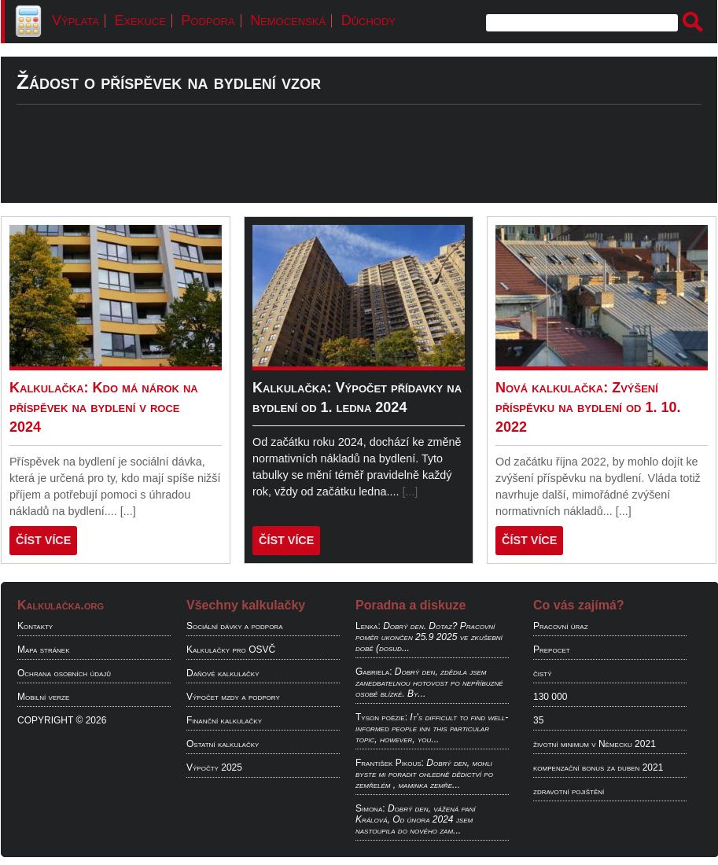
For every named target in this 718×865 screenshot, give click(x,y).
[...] (128, 511)
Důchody (368, 20)
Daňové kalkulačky (222, 673)
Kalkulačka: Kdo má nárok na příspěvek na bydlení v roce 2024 (103, 407)
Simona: (370, 808)
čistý (542, 673)
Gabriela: (373, 671)
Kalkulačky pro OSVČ (230, 649)
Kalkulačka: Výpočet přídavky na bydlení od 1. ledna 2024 (357, 397)
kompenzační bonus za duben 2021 (598, 767)
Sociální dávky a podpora (234, 625)
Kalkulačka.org (60, 605)
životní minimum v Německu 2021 (594, 743)
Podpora (207, 20)
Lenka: (368, 625)
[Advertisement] (359, 167)
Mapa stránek (43, 649)
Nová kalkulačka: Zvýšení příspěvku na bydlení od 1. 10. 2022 (588, 407)
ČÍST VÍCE (43, 540)
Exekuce (139, 20)
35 (538, 720)
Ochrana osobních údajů (64, 673)
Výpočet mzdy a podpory (233, 696)
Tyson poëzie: (381, 717)
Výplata (75, 20)
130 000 (550, 696)
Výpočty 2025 (214, 767)
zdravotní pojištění (568, 791)
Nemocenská (288, 20)
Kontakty (35, 625)
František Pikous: (389, 762)
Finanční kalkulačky (224, 720)
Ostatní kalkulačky (222, 743)
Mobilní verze (43, 696)
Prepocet (551, 649)
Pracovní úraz (560, 625)
